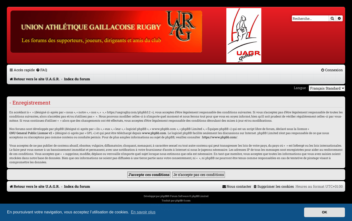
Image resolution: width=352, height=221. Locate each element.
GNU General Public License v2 (30, 133)
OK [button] (324, 212)
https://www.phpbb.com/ (219, 137)
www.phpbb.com (154, 133)
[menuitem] (41, 70)
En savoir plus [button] (143, 212)
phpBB (164, 196)
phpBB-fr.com (183, 200)
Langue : (301, 87)
